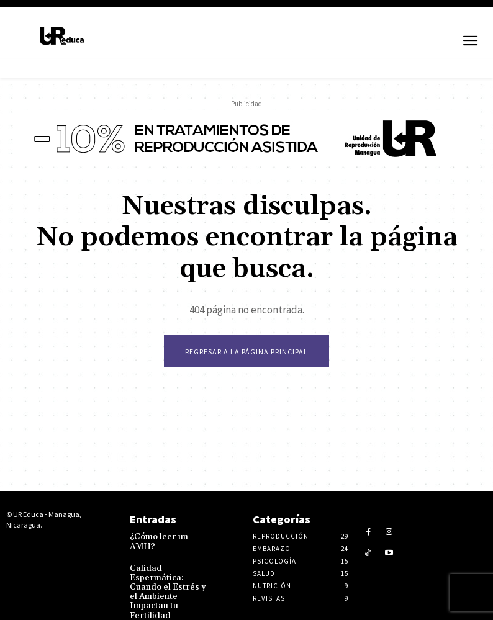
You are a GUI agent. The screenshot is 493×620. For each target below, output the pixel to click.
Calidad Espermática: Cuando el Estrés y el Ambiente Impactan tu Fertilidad (169, 579)
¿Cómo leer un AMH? (168, 537)
